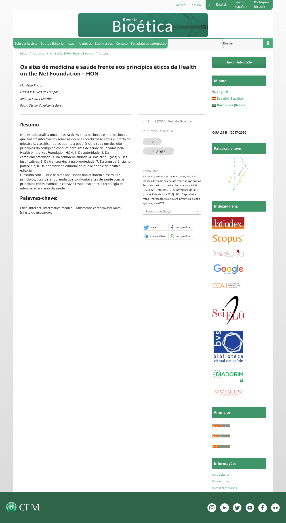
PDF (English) (159, 151)
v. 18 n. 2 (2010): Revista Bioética (71, 53)
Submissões (104, 43)
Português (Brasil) (261, 4)
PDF (152, 142)
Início (23, 53)
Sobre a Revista (26, 43)
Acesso (196, 5)
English (221, 4)
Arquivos (85, 43)
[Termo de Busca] (243, 43)
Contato (122, 43)
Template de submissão (148, 43)
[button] (155, 227)
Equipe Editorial (53, 43)
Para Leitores (221, 475)
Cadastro (181, 5)
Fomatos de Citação (159, 211)
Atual (72, 43)
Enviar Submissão (239, 62)
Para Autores (220, 481)
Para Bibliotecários (224, 488)
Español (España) (240, 4)
